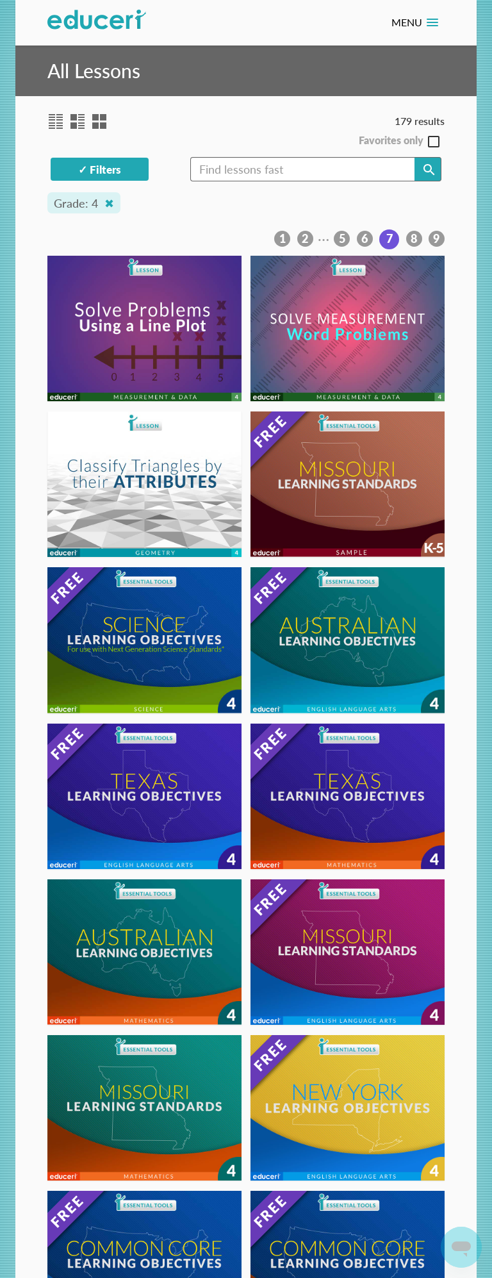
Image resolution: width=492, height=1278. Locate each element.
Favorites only (391, 140)
